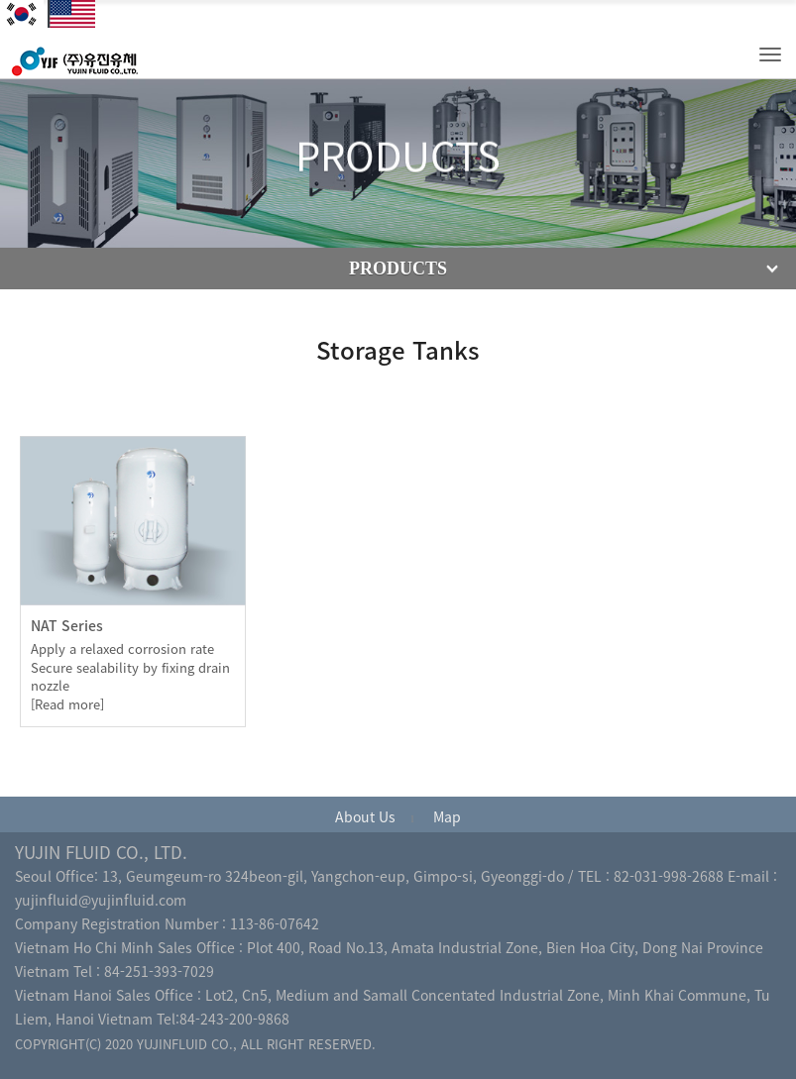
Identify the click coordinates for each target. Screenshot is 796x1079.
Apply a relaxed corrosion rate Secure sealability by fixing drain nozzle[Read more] (130, 676)
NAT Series (67, 625)
